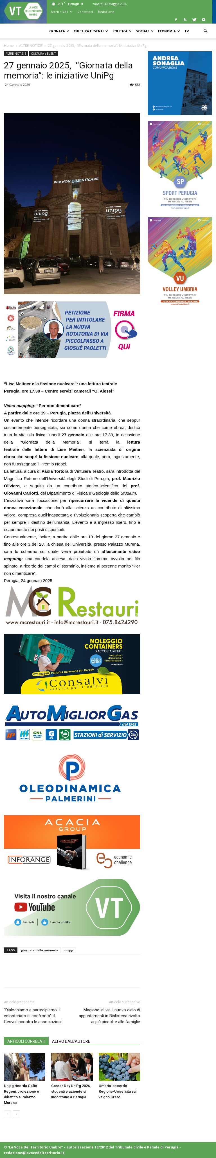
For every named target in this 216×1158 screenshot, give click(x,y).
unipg (68, 950)
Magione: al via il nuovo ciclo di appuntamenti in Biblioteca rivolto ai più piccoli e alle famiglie (109, 1015)
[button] (205, 31)
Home (9, 45)
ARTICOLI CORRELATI (26, 1041)
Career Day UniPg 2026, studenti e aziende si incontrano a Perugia (71, 1091)
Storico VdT (61, 12)
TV (186, 31)
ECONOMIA (169, 31)
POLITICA (122, 31)
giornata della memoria (39, 950)
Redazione (106, 12)
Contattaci (85, 12)
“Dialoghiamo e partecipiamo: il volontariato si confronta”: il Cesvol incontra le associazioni (33, 1015)
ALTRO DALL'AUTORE (71, 1041)
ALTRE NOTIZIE (30, 45)
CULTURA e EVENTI (91, 31)
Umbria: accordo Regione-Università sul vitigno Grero (117, 1091)
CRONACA (59, 31)
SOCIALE (145, 31)
